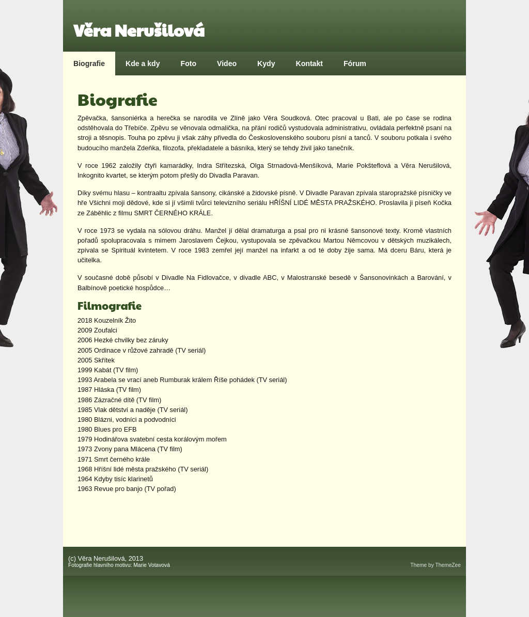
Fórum (355, 63)
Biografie (89, 63)
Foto (189, 63)
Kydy (266, 63)
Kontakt (309, 63)
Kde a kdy (143, 63)
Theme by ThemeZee (435, 565)
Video (227, 63)
